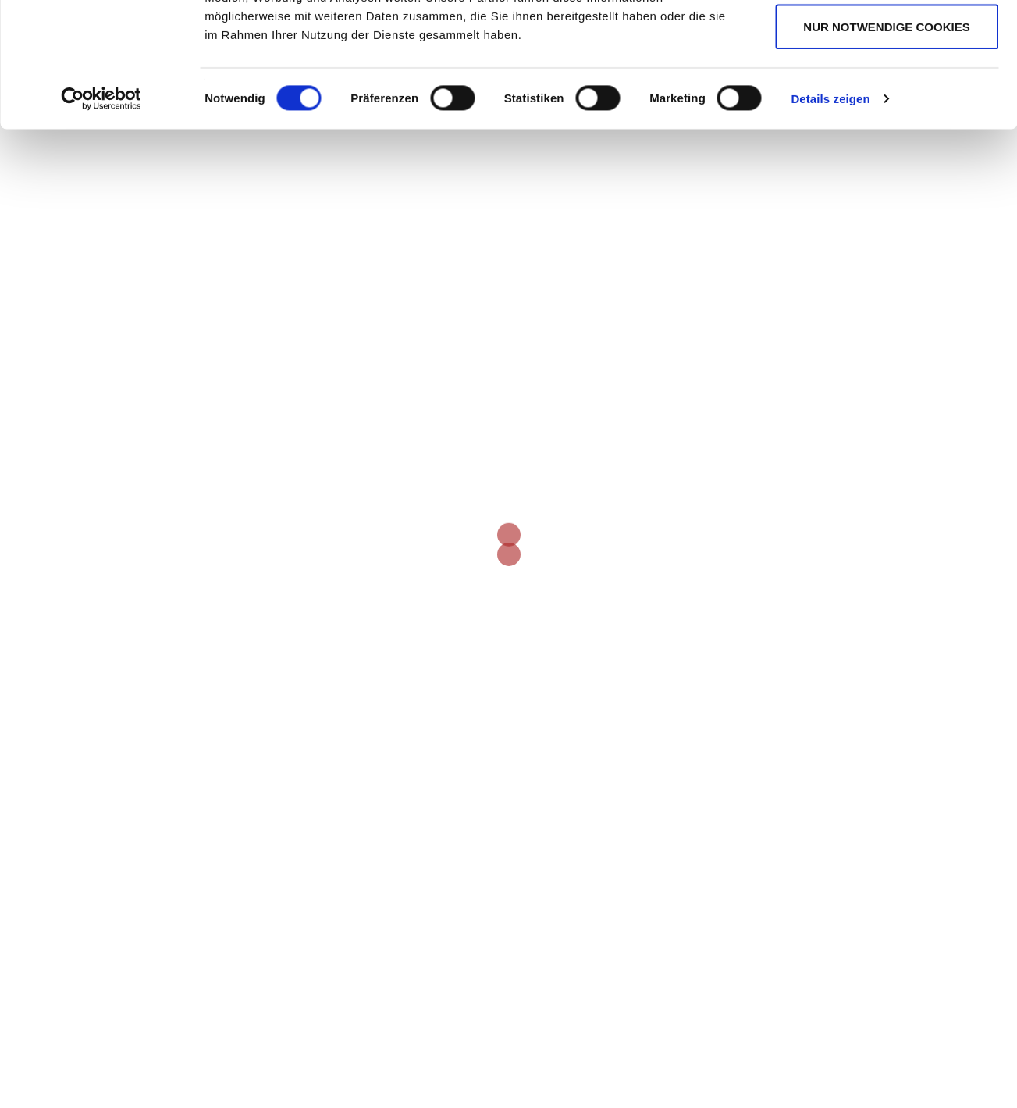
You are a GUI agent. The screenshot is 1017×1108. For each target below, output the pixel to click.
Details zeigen (830, 215)
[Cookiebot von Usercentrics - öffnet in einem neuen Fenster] (101, 215)
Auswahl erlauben (886, 92)
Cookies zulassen (887, 41)
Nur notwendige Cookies (886, 143)
